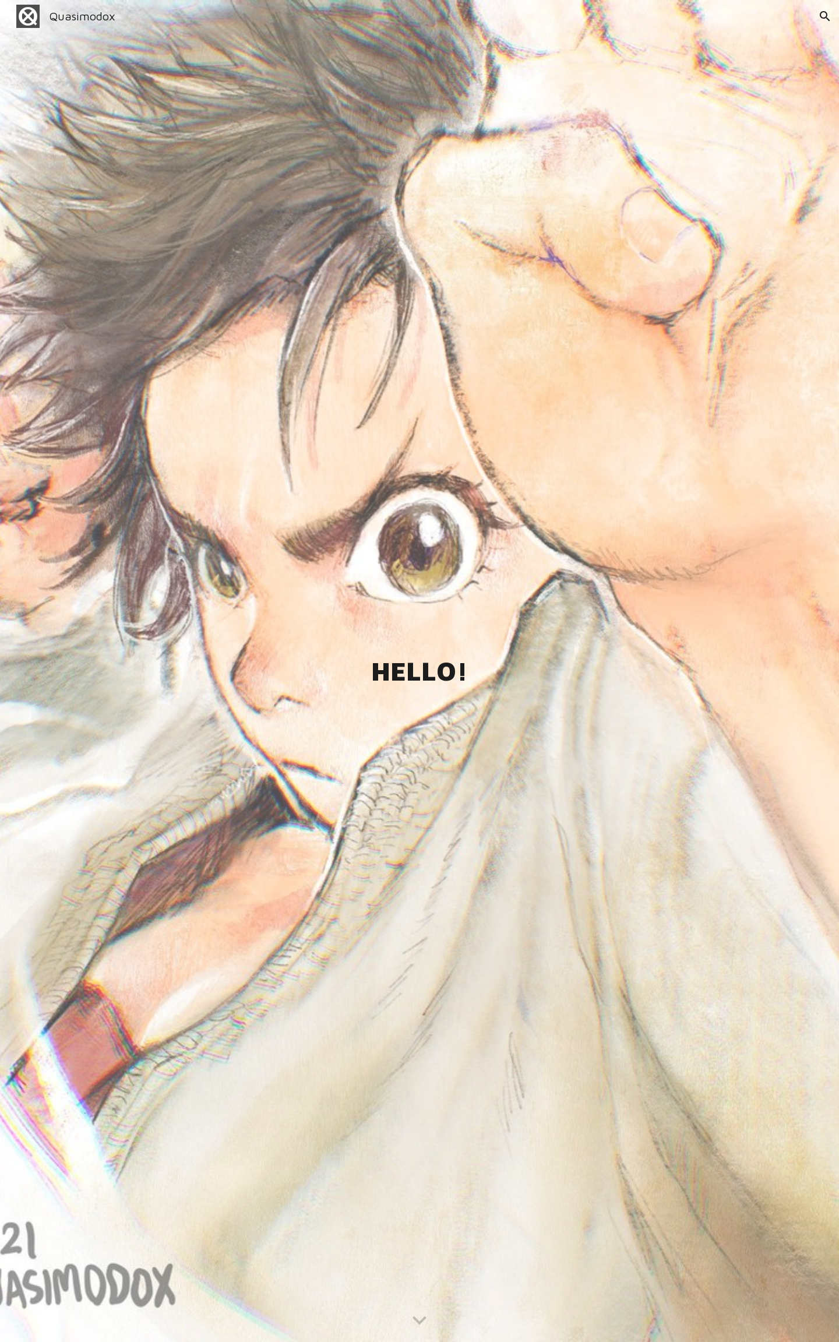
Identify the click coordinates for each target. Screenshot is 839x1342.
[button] (825, 16)
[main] (419, 670)
